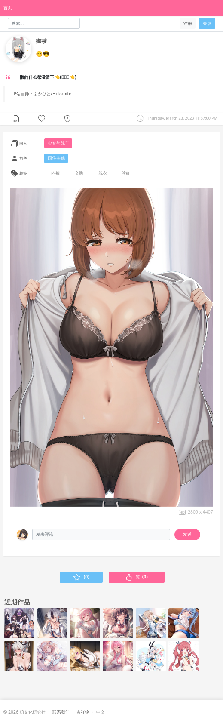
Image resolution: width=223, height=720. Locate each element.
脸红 (126, 173)
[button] (41, 118)
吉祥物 (82, 712)
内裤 (55, 173)
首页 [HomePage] (7, 8)
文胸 (79, 173)
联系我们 (61, 712)
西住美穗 (56, 158)
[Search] (44, 23)
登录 (207, 23)
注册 (187, 23)
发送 (187, 534)
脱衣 (102, 173)
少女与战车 (58, 143)
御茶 (41, 41)
